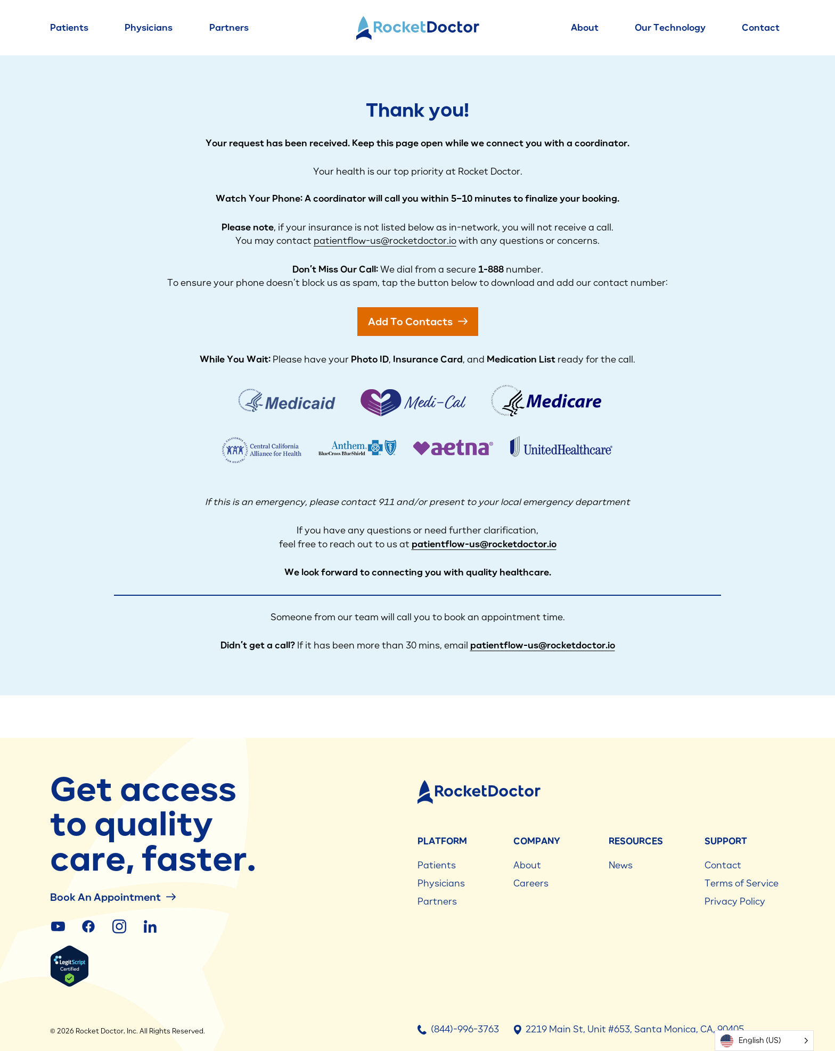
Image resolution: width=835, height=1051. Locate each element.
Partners (229, 28)
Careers (531, 883)
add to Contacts (418, 321)
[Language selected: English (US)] (764, 1040)
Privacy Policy (735, 901)
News (621, 865)
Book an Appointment (113, 897)
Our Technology (670, 28)
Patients (69, 28)
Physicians (149, 28)
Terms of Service (742, 883)
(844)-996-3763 (458, 1029)
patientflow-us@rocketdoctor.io (385, 241)
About (585, 28)
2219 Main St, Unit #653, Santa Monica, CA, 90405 (629, 1029)
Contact (761, 28)
